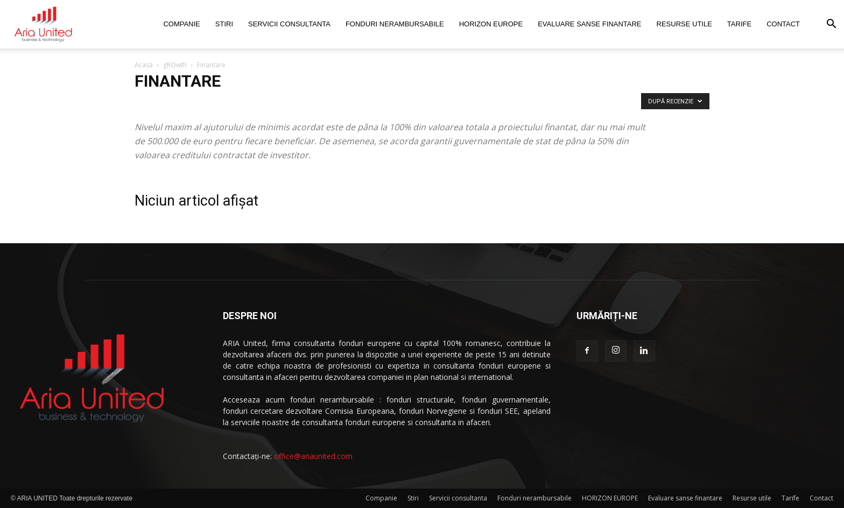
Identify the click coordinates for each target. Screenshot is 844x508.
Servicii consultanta (289, 24)
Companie (181, 24)
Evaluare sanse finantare (589, 24)
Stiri (224, 24)
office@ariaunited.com (313, 456)
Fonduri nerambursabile (395, 24)
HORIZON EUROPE (491, 24)
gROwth (175, 64)
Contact (783, 24)
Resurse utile (684, 24)
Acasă (144, 64)
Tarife (739, 24)
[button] (831, 25)
